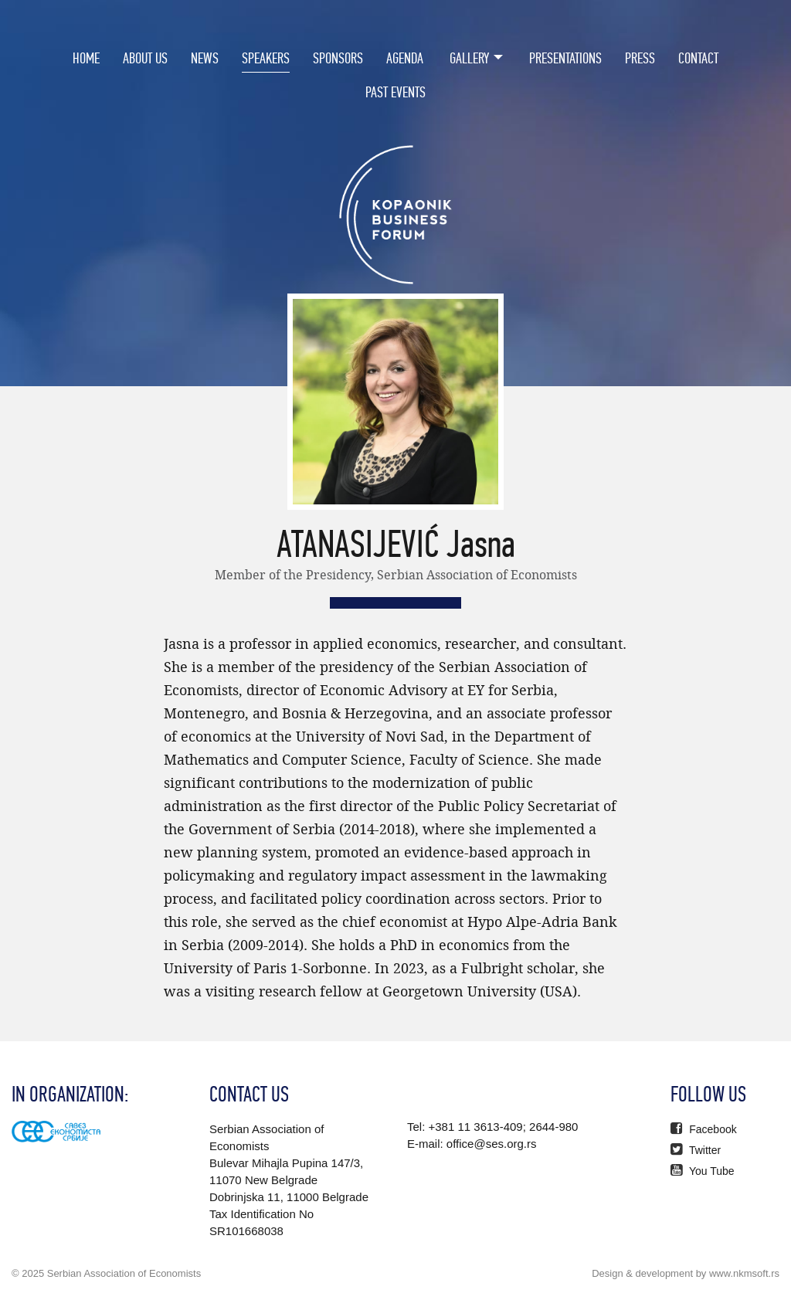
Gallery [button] (470, 57)
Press (640, 57)
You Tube (702, 1171)
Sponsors (338, 57)
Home (86, 57)
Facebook (703, 1129)
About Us (145, 57)
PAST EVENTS (395, 91)
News (205, 57)
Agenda (404, 57)
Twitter (695, 1150)
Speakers (266, 57)
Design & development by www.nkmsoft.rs (685, 1273)
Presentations (565, 57)
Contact (698, 57)
